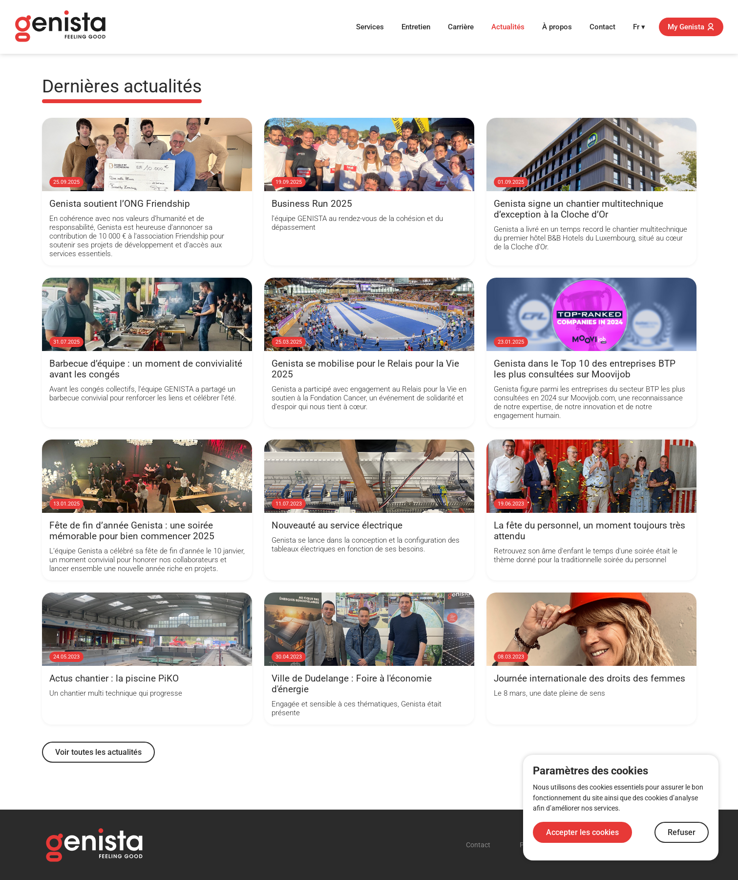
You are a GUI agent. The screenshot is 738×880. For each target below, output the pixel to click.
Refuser (682, 832)
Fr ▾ (639, 26)
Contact (602, 26)
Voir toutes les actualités (98, 752)
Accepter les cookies (582, 832)
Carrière (461, 26)
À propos (557, 26)
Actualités (508, 26)
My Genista (691, 26)
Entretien (415, 26)
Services (370, 26)
